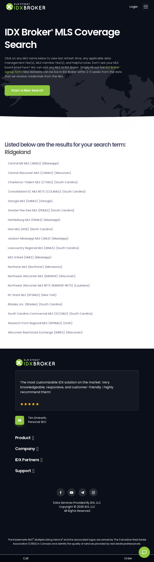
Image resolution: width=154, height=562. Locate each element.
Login (134, 7)
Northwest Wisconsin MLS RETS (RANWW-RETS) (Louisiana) (49, 285)
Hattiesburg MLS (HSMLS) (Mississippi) (34, 220)
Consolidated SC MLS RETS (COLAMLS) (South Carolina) (47, 191)
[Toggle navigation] (145, 6)
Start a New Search (27, 90)
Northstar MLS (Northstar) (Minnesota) (35, 267)
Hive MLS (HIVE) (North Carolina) (30, 229)
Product (23, 438)
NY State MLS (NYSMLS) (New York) (32, 295)
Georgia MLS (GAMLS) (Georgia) (30, 201)
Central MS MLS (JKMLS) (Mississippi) (33, 163)
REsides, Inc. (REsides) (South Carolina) (35, 304)
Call (25, 558)
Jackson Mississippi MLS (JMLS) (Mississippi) (38, 238)
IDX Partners (27, 460)
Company (25, 448)
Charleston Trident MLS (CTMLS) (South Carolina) (43, 182)
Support (23, 471)
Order (128, 558)
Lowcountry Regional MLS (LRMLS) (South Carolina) (43, 248)
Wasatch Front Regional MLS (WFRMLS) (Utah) (40, 323)
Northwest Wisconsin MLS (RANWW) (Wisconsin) (42, 276)
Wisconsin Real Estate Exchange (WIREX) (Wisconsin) (45, 332)
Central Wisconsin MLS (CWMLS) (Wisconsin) (39, 173)
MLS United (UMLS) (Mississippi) (30, 257)
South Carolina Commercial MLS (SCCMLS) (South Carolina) (50, 314)
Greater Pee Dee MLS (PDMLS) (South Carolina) (41, 210)
